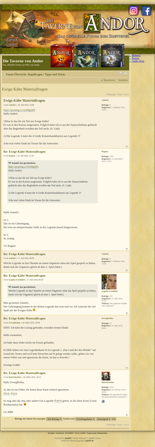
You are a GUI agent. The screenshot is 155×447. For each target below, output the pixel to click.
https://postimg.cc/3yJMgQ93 (19, 110)
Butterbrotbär (15, 377)
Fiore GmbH (80, 433)
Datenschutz (102, 433)
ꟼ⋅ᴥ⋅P (58, 400)
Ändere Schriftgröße (125, 73)
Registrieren (109, 80)
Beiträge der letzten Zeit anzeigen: (38, 418)
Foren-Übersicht (16, 74)
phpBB (68, 438)
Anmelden (123, 80)
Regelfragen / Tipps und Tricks (46, 74)
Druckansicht (120, 73)
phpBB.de (90, 440)
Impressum (91, 433)
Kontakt (51, 433)
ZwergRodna (14, 322)
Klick (6, 393)
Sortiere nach (79, 418)
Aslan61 (12, 105)
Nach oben (127, 146)
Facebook (60, 433)
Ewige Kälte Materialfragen (24, 89)
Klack (14, 393)
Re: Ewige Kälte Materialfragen (24, 151)
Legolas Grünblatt (17, 279)
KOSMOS (69, 433)
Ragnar (12, 156)
